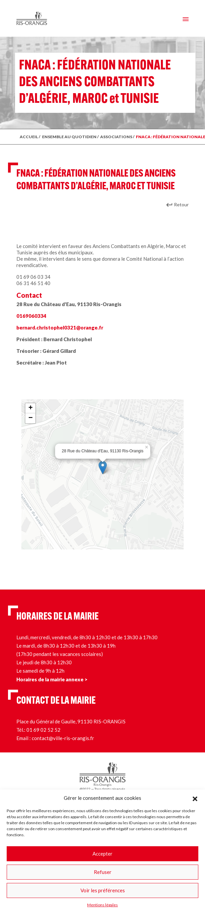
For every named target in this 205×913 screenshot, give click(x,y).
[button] (195, 797)
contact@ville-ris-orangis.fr (63, 738)
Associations (116, 136)
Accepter (102, 854)
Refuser (103, 872)
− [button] (30, 418)
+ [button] (30, 408)
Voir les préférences (102, 890)
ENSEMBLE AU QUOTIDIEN (69, 136)
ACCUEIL (29, 136)
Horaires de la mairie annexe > (51, 679)
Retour (181, 204)
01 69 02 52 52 (43, 730)
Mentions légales (102, 904)
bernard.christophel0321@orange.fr (59, 327)
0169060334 (31, 316)
